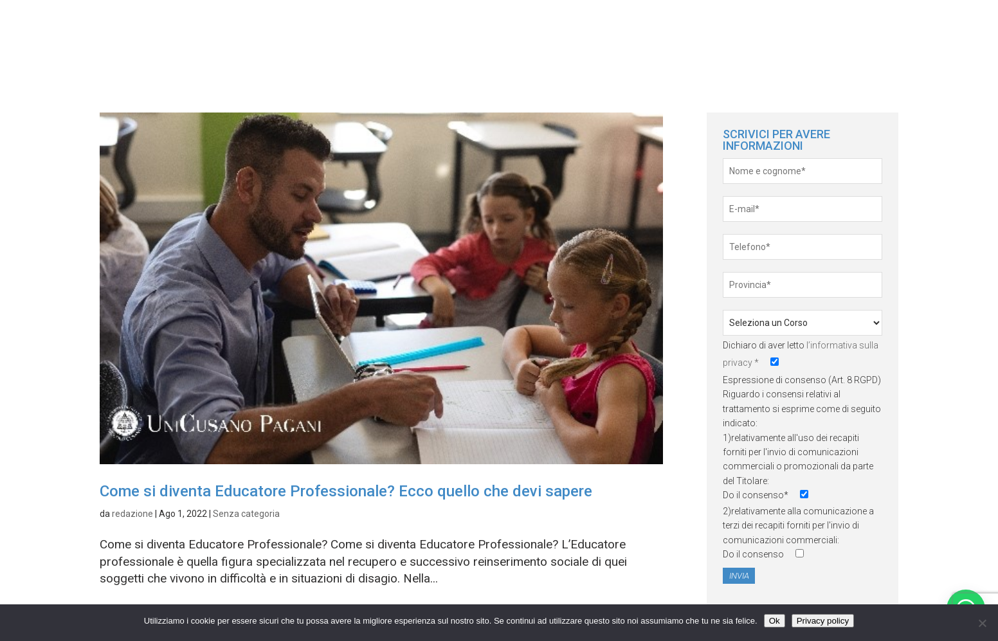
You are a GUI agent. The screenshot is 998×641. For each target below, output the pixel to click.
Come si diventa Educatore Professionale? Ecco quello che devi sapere (346, 491)
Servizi (941, 32)
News (882, 32)
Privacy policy (823, 621)
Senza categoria (246, 514)
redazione (132, 514)
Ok (774, 621)
